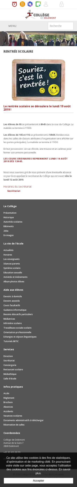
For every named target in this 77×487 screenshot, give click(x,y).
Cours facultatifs (12, 305)
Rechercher (68, 25)
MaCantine (22, 4)
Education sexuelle (13, 272)
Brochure (8, 402)
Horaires (14, 4)
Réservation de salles (53, 4)
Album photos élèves (14, 281)
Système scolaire (12, 268)
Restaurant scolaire (13, 369)
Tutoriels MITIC (11, 341)
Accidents (8, 411)
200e (6, 230)
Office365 (30, 4)
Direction (8, 356)
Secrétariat (13, 190)
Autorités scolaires (13, 221)
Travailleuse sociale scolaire (17, 327)
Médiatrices (9, 318)
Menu (10, 26)
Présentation (10, 212)
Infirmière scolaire (13, 323)
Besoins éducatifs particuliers (18, 314)
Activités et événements (15, 276)
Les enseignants (12, 259)
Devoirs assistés (12, 300)
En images (9, 235)
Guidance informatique (15, 309)
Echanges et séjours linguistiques (20, 336)
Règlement (9, 397)
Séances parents (12, 263)
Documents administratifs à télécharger (24, 420)
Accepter (38, 480)
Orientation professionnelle (17, 332)
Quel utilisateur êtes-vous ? (46, 4)
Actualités (8, 250)
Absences (8, 406)
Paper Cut (38, 4)
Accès (6, 393)
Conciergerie (10, 365)
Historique (9, 217)
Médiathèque (10, 374)
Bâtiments (9, 226)
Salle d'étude (10, 378)
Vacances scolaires (13, 415)
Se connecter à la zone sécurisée (61, 4)
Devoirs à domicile (13, 296)
